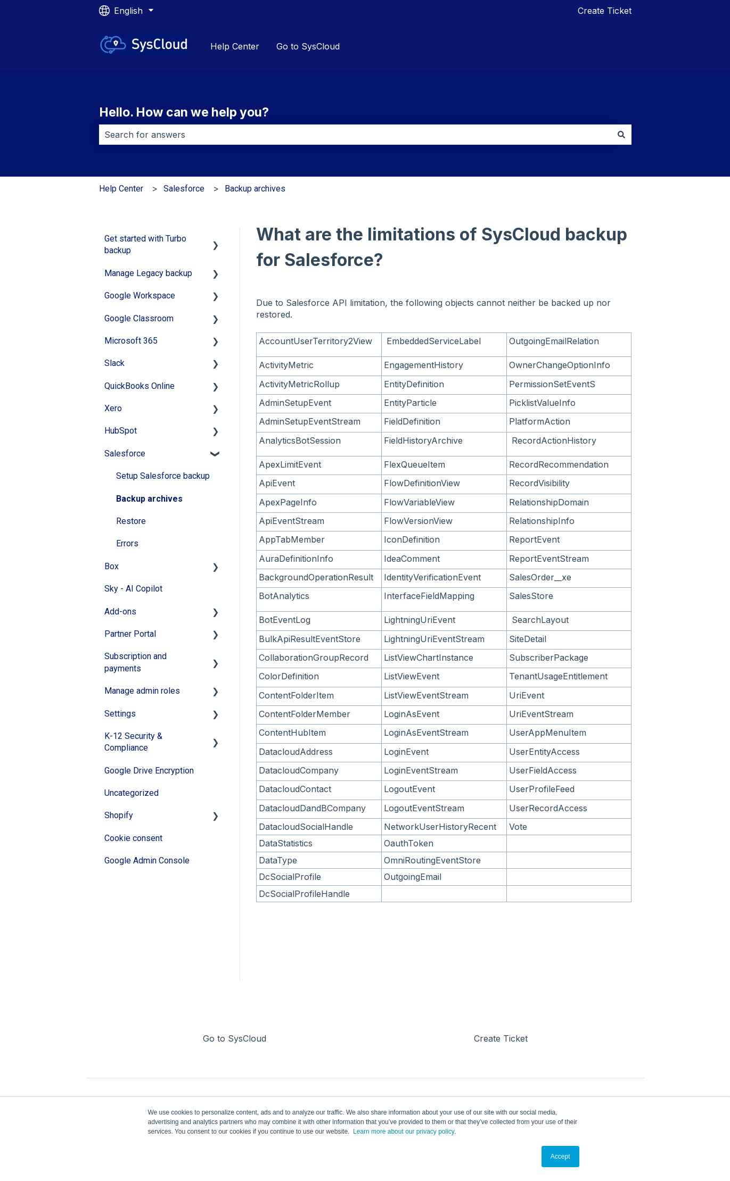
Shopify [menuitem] (118, 815)
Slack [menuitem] (114, 363)
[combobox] (355, 134)
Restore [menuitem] (131, 521)
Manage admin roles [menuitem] (142, 691)
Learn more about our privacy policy (403, 1131)
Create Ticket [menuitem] (501, 1038)
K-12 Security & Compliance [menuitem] (133, 742)
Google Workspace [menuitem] (139, 295)
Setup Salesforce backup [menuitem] (163, 476)
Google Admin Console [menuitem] (147, 860)
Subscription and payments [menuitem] (135, 662)
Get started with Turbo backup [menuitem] (145, 244)
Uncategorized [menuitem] (131, 793)
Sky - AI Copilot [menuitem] (133, 589)
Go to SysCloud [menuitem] (234, 1038)
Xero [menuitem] (113, 408)
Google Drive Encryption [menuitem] (149, 771)
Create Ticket (604, 10)
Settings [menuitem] (120, 714)
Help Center (234, 46)
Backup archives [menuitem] (149, 499)
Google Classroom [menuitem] (139, 318)
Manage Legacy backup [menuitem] (148, 273)
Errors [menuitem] (127, 543)
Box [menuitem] (111, 566)
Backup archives (255, 189)
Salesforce (183, 189)
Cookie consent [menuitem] (133, 838)
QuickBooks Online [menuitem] (139, 386)
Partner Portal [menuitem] (130, 634)
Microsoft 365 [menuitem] (131, 341)
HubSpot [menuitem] (120, 431)
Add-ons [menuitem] (120, 611)
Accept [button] (560, 1156)
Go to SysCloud (308, 46)
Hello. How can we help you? (184, 112)
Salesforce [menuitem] (124, 453)
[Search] (621, 134)
